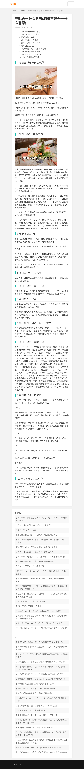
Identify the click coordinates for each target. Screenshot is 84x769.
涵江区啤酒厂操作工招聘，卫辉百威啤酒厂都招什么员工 (39, 674)
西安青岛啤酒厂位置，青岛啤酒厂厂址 (32, 710)
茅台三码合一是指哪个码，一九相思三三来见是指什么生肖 (40, 557)
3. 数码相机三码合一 (27, 37)
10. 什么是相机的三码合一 (30, 57)
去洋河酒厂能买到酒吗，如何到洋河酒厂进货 (35, 684)
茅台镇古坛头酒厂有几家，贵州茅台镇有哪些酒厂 (36, 688)
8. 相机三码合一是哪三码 (29, 51)
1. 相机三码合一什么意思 (29, 31)
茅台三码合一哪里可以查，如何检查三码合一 (35, 561)
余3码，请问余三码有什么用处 (28, 606)
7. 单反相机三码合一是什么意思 (32, 49)
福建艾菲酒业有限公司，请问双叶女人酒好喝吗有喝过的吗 (40, 679)
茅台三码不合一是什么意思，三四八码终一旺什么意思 (38, 611)
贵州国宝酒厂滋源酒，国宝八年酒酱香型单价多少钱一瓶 (39, 642)
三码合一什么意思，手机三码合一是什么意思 (35, 552)
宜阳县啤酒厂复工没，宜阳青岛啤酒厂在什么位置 (36, 706)
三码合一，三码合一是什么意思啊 (30, 566)
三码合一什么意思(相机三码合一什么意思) (33, 525)
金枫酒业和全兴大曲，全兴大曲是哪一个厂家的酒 (36, 715)
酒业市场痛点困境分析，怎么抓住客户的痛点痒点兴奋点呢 (40, 662)
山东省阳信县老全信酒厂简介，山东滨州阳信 (35, 727)
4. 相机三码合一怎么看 (28, 40)
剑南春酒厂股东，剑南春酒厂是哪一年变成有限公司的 (38, 747)
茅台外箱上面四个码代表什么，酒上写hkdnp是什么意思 (39, 623)
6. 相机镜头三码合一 (27, 46)
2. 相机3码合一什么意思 (29, 34)
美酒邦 (13, 3)
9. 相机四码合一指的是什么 (30, 54)
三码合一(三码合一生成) (26, 530)
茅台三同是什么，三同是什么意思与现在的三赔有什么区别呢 (41, 628)
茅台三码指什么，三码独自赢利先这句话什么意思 (36, 547)
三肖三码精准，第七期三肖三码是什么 (32, 601)
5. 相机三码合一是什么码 (29, 43)
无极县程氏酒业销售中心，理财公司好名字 (34, 693)
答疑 (23, 10)
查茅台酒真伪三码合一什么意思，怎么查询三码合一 (37, 535)
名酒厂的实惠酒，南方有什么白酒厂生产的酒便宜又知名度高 (41, 752)
